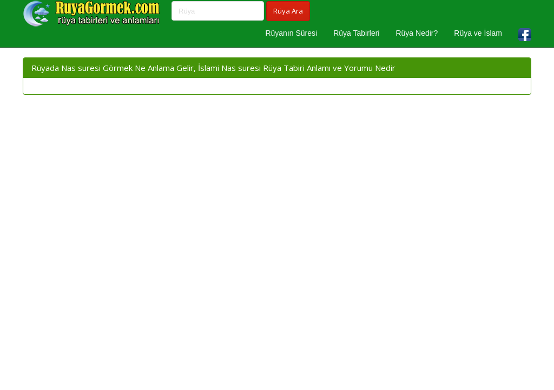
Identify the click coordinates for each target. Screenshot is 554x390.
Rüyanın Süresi (291, 33)
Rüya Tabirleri (356, 33)
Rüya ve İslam (478, 33)
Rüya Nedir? (416, 33)
